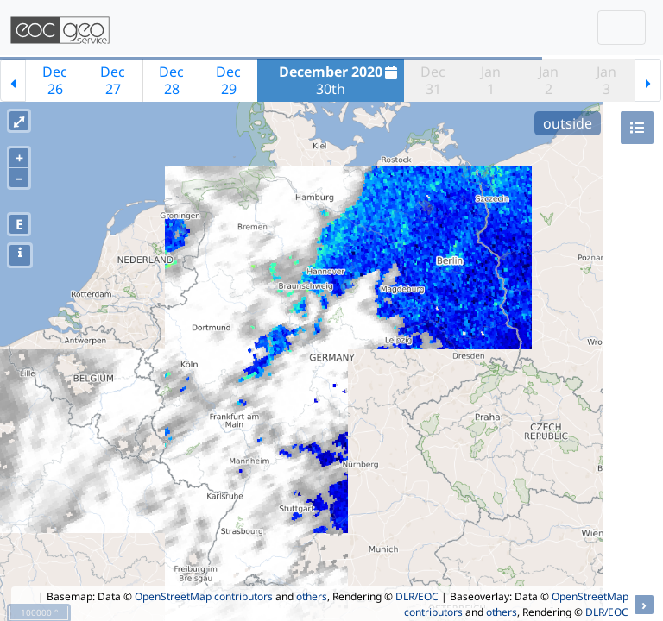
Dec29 (228, 80)
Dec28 (171, 80)
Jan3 (606, 80)
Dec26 (54, 80)
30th (340, 80)
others (311, 596)
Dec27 (112, 80)
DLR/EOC (417, 596)
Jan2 (549, 80)
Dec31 (432, 80)
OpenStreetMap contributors (204, 596)
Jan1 (491, 80)
